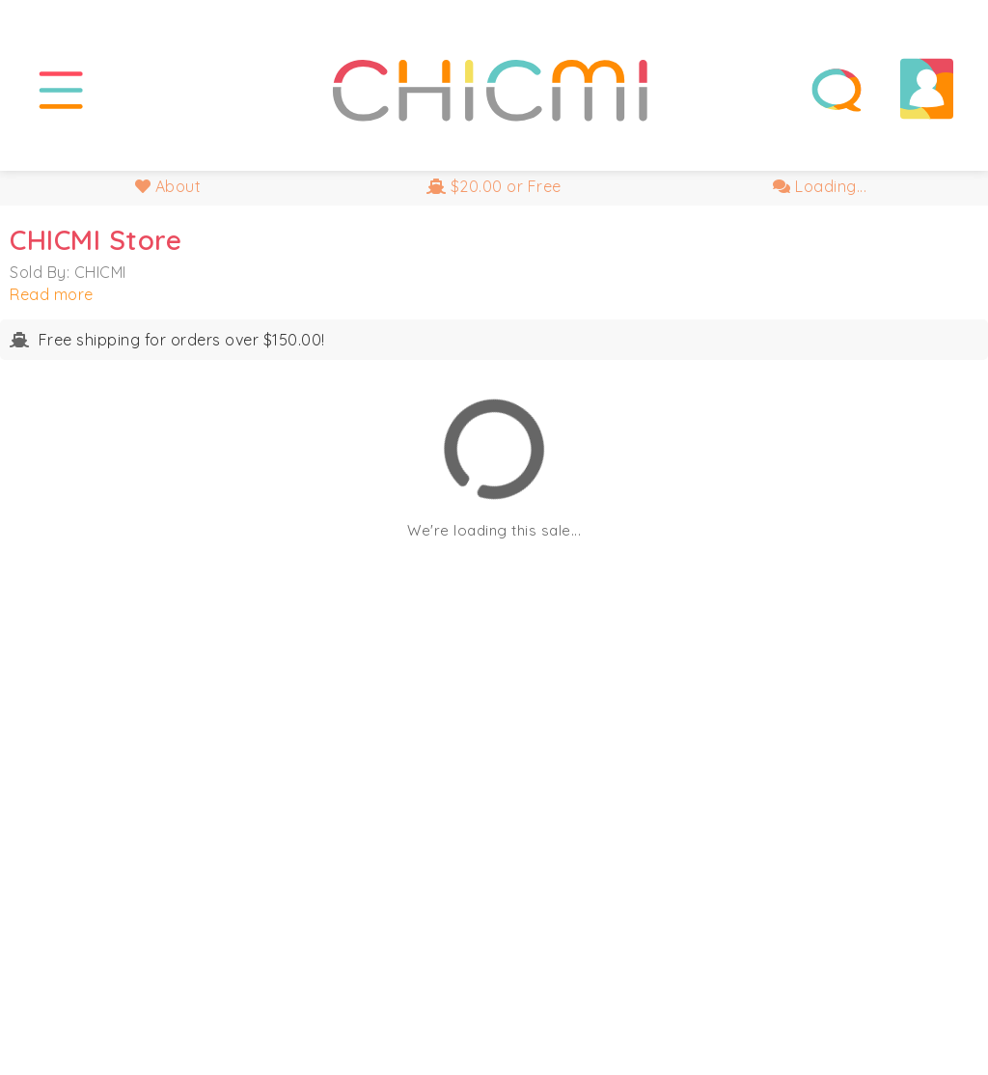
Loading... (819, 186)
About (168, 186)
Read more (52, 294)
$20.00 (494, 186)
